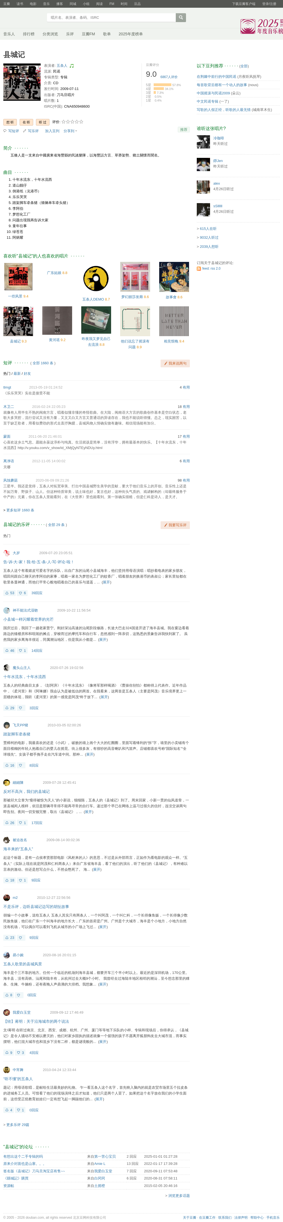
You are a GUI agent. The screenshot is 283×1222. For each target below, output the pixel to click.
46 (12, 651)
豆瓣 (6, 4)
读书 (20, 4)
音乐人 (9, 34)
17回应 (37, 823)
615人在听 (208, 229)
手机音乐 (273, 1218)
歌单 (107, 34)
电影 (33, 4)
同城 (73, 4)
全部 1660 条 (43, 363)
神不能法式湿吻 (25, 610)
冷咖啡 (218, 138)
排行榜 (29, 34)
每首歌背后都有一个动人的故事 (222, 85)
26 (12, 823)
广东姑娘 (54, 273)
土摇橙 (99, 1186)
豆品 (137, 4)
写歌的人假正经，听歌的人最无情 (224, 110)
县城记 (15, 341)
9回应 (36, 880)
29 (12, 708)
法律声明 (241, 1218)
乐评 (70, 34)
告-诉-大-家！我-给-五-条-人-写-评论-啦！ (38, 562)
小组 (86, 4)
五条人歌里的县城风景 (22, 964)
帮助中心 (257, 1218)
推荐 (183, 129)
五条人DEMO (93, 299)
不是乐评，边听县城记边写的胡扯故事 (36, 906)
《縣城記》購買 (15, 1178)
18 (12, 880)
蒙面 (7, 436)
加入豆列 (52, 131)
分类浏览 (50, 34)
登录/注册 (269, 4)
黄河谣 (54, 340)
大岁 (16, 553)
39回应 (37, 593)
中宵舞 (18, 1070)
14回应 (37, 651)
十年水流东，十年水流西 (24, 676)
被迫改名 (20, 840)
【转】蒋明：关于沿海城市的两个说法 (36, 1021)
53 (12, 593)
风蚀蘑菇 (10, 480)
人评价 (169, 77)
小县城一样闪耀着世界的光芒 (28, 619)
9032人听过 (209, 237)
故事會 (171, 297)
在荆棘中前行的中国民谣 (216, 77)
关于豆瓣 (189, 1218)
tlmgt (7, 387)
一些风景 (15, 296)
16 (12, 765)
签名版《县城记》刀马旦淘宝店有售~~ (34, 1171)
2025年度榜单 (131, 34)
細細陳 (18, 782)
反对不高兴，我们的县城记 (26, 791)
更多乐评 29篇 (17, 1125)
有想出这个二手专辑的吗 (23, 1156)
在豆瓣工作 (207, 1218)
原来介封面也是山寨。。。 (24, 1164)
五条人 (62, 65)
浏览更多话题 (179, 1196)
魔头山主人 (22, 668)
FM (111, 4)
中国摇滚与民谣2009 (213, 93)
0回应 (31, 995)
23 (12, 938)
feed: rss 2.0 (211, 268)
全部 (244, 66)
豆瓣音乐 (23, 18)
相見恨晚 (171, 341)
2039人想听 (209, 247)
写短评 (13, 131)
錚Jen (218, 161)
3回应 (33, 708)
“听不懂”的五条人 (18, 1079)
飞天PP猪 (20, 725)
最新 (17, 373)
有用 (186, 387)
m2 (15, 898)
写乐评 (33, 131)
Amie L (99, 1164)
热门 (7, 373)
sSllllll (217, 206)
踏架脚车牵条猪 (16, 734)
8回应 (33, 765)
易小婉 (18, 955)
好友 (27, 373)
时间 (124, 4)
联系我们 (225, 1218)
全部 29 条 (56, 525)
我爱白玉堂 (22, 1012)
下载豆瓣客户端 (243, 4)
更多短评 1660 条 (20, 510)
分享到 (69, 131)
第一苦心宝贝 (105, 1156)
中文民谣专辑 (207, 101)
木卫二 (8, 407)
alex (216, 183)
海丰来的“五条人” (18, 849)
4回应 (33, 1053)
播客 (59, 4)
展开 (106, 582)
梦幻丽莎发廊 (132, 297)
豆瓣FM (88, 34)
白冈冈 (99, 1178)
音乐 (46, 4)
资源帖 (8, 1186)
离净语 (8, 461)
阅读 (99, 4)
